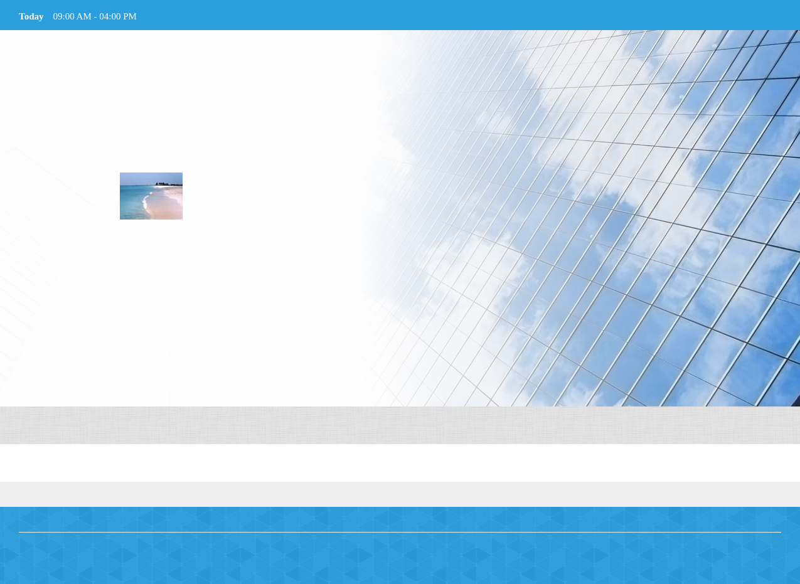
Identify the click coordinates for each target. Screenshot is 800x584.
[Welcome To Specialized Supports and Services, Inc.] (151, 196)
